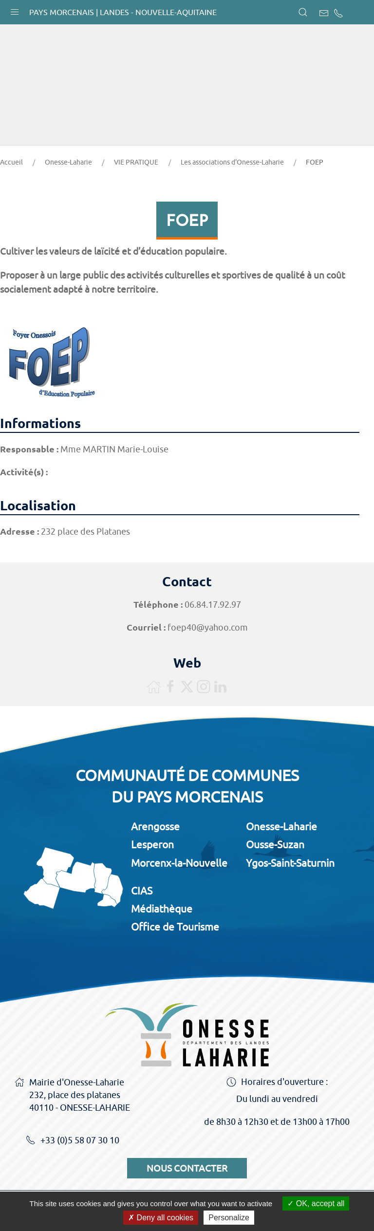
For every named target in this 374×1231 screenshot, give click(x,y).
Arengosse (155, 826)
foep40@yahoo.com (208, 627)
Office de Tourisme (175, 927)
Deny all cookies (160, 1217)
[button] (14, 9)
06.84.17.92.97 (213, 604)
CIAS (141, 890)
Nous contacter (187, 1168)
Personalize (228, 1217)
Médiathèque (161, 908)
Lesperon (152, 844)
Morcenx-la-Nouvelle (179, 863)
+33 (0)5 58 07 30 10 (72, 1141)
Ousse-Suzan (275, 844)
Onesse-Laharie (68, 162)
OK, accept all (315, 1203)
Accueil (11, 162)
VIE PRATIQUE (136, 162)
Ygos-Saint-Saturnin (290, 863)
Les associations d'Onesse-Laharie (232, 162)
